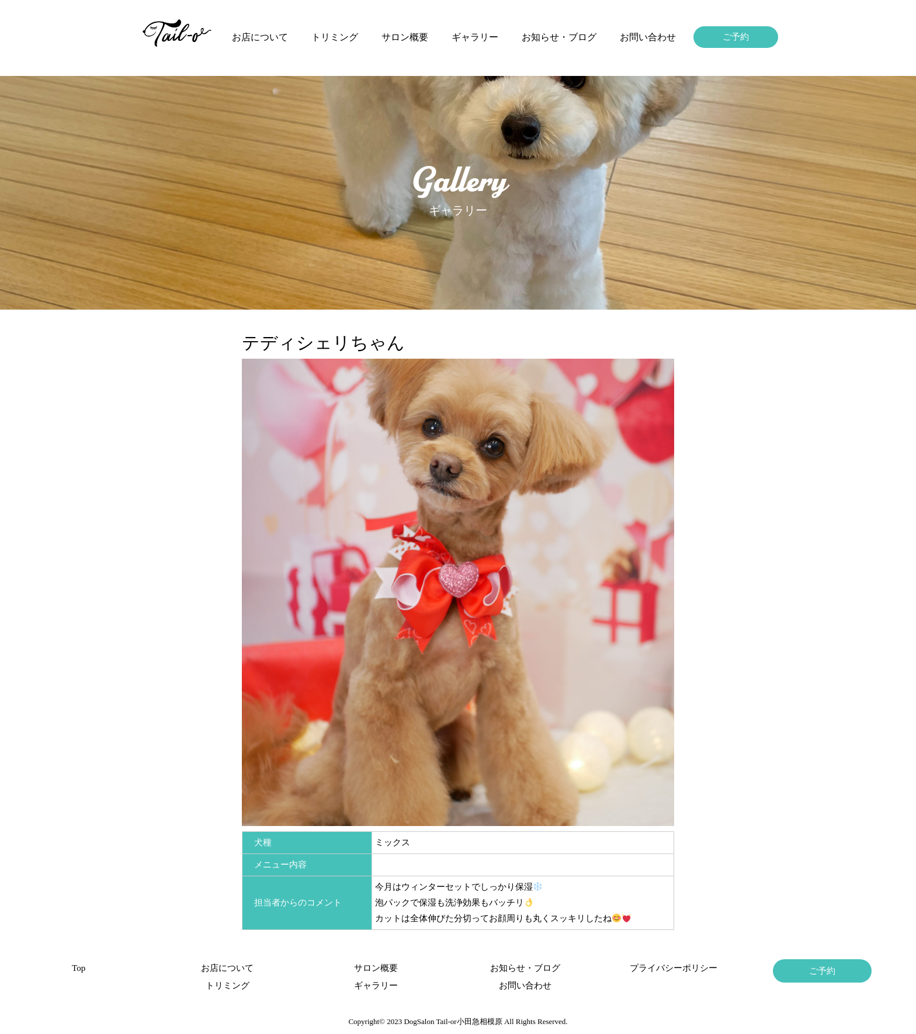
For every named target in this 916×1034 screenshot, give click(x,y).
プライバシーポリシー (673, 968)
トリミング (334, 37)
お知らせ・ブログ (559, 37)
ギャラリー (475, 37)
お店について (260, 37)
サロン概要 (404, 37)
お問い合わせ (648, 37)
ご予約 (736, 36)
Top (78, 968)
